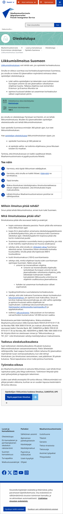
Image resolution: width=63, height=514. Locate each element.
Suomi (11, 2)
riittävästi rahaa (40, 247)
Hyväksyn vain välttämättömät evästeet (43, 509)
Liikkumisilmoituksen (10, 65)
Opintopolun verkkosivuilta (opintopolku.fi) (28, 307)
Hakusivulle (6, 29)
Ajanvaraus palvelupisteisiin (28, 439)
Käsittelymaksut (28, 448)
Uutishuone (45, 434)
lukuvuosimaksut (16, 297)
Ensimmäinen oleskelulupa (11, 50)
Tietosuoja (44, 449)
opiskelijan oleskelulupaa (16, 135)
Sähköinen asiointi (29, 434)
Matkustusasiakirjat (10, 462)
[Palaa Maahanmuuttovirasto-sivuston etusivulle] (18, 13)
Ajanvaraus (48, 2)
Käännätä (45, 173)
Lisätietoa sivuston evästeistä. (28, 499)
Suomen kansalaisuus (7, 453)
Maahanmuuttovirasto (9, 48)
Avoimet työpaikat (48, 453)
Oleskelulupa (50, 48)
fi (22, 48)
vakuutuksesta (22, 312)
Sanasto (43, 442)
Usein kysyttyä (27, 458)
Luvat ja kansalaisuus (34, 48)
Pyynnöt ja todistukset (26, 453)
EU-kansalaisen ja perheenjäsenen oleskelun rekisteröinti (9, 444)
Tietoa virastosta (47, 445)
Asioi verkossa (30, 2)
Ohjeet (24, 462)
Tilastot (43, 438)
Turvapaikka (7, 458)
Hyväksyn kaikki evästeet (14, 509)
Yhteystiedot (45, 457)
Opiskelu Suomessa (32, 50)
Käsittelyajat (13, 103)
